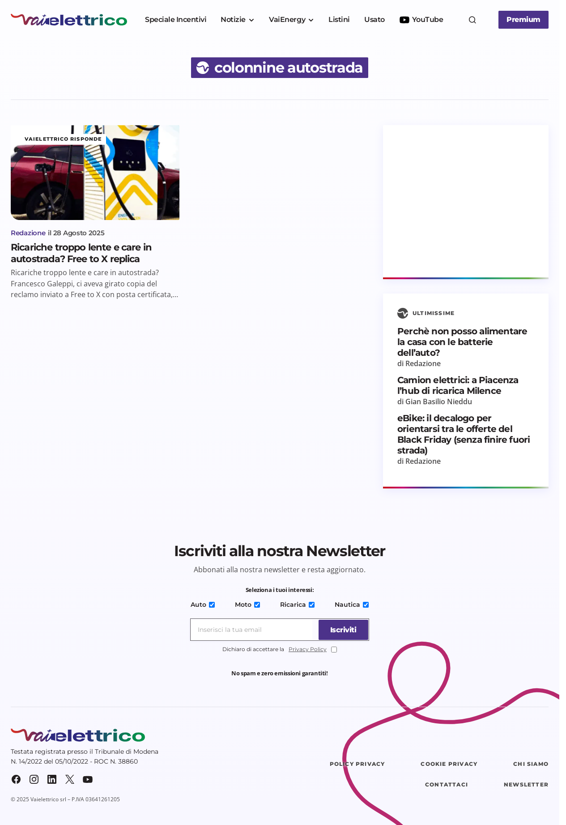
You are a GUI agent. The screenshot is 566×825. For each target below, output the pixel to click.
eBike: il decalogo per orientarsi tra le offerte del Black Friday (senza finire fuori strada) (463, 434)
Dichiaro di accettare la (279, 649)
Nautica (350, 604)
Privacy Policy (308, 649)
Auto (204, 604)
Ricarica (297, 604)
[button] (472, 19)
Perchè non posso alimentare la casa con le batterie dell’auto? (462, 342)
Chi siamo (531, 763)
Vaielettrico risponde (63, 139)
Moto (247, 604)
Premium (523, 19)
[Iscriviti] (341, 629)
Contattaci (446, 784)
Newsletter (526, 784)
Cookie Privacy (449, 763)
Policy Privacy (357, 763)
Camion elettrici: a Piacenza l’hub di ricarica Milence (458, 385)
